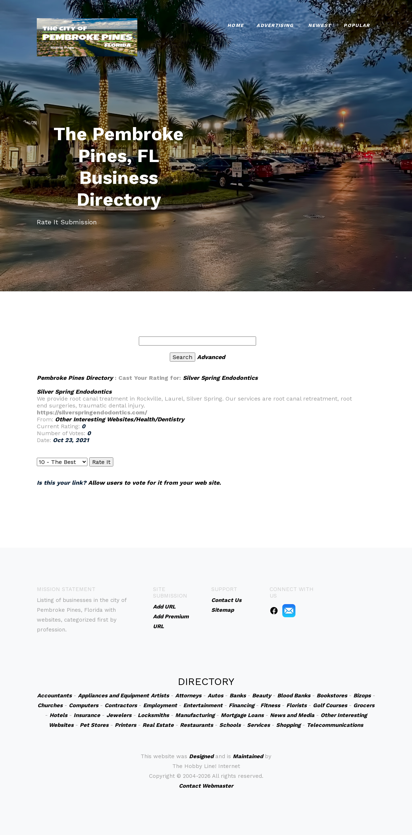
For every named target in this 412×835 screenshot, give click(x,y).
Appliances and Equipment (113, 695)
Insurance (87, 715)
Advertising (274, 24)
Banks (237, 695)
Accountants (54, 695)
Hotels (58, 715)
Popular (357, 24)
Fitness (270, 705)
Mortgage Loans (242, 715)
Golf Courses (330, 705)
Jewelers (119, 715)
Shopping (288, 725)
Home (235, 24)
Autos (215, 695)
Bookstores (332, 695)
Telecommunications (335, 725)
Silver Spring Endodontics (220, 377)
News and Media (292, 715)
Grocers (363, 705)
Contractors (121, 705)
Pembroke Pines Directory (75, 377)
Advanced (211, 357)
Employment (160, 705)
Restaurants (196, 725)
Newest (319, 24)
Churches (50, 705)
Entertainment (203, 705)
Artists (160, 695)
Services (258, 725)
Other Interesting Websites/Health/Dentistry (119, 419)
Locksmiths (153, 715)
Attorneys (188, 695)
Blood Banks (293, 695)
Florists (296, 705)
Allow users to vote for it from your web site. (154, 482)
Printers (125, 725)
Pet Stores (94, 725)
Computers (83, 705)
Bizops (362, 695)
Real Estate (158, 725)
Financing (241, 705)
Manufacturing (195, 715)
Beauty (261, 695)
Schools (230, 725)
